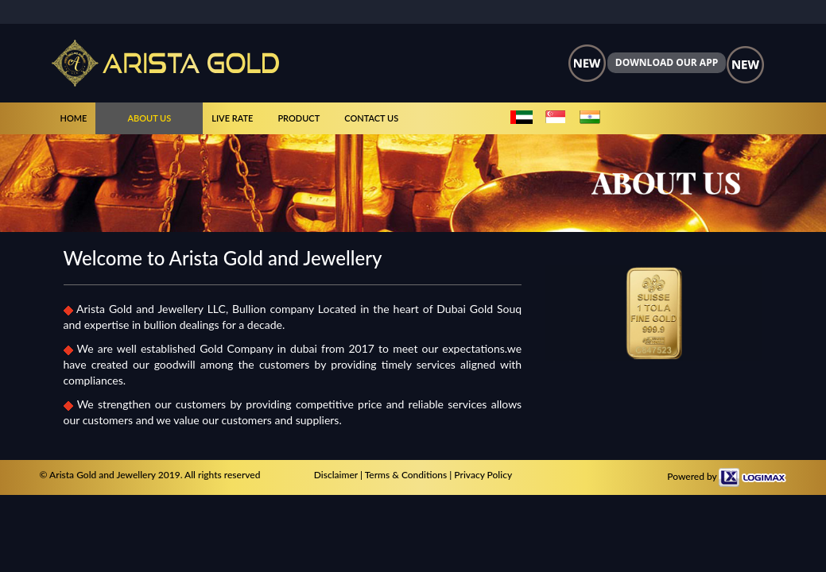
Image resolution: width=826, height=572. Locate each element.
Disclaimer (336, 475)
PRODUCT (298, 118)
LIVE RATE (232, 118)
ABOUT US (149, 118)
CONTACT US (371, 118)
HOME (73, 118)
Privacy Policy (483, 475)
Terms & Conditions (406, 475)
